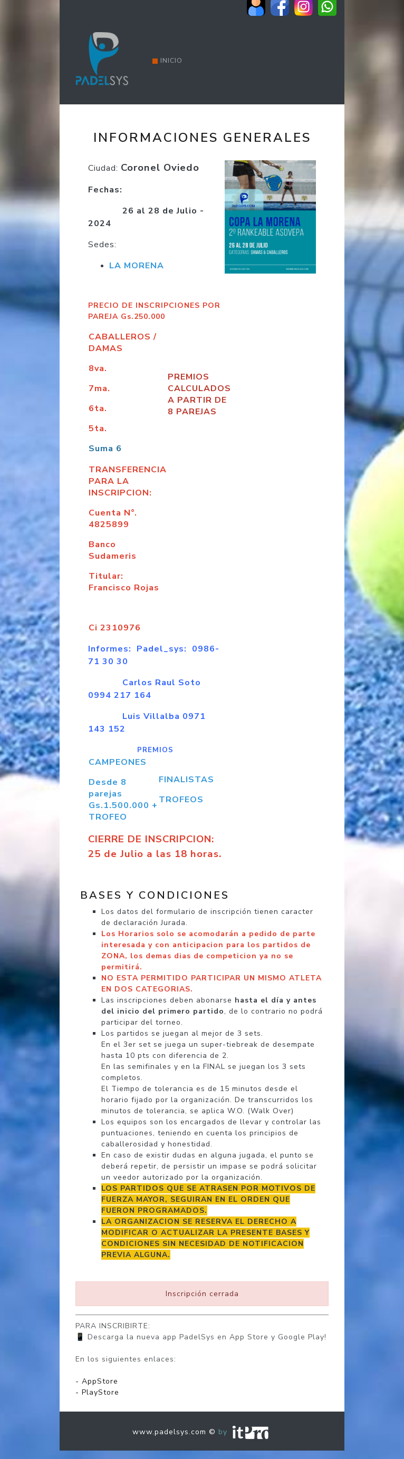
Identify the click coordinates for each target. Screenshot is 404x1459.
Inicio (167, 60)
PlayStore (100, 1392)
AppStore (100, 1381)
